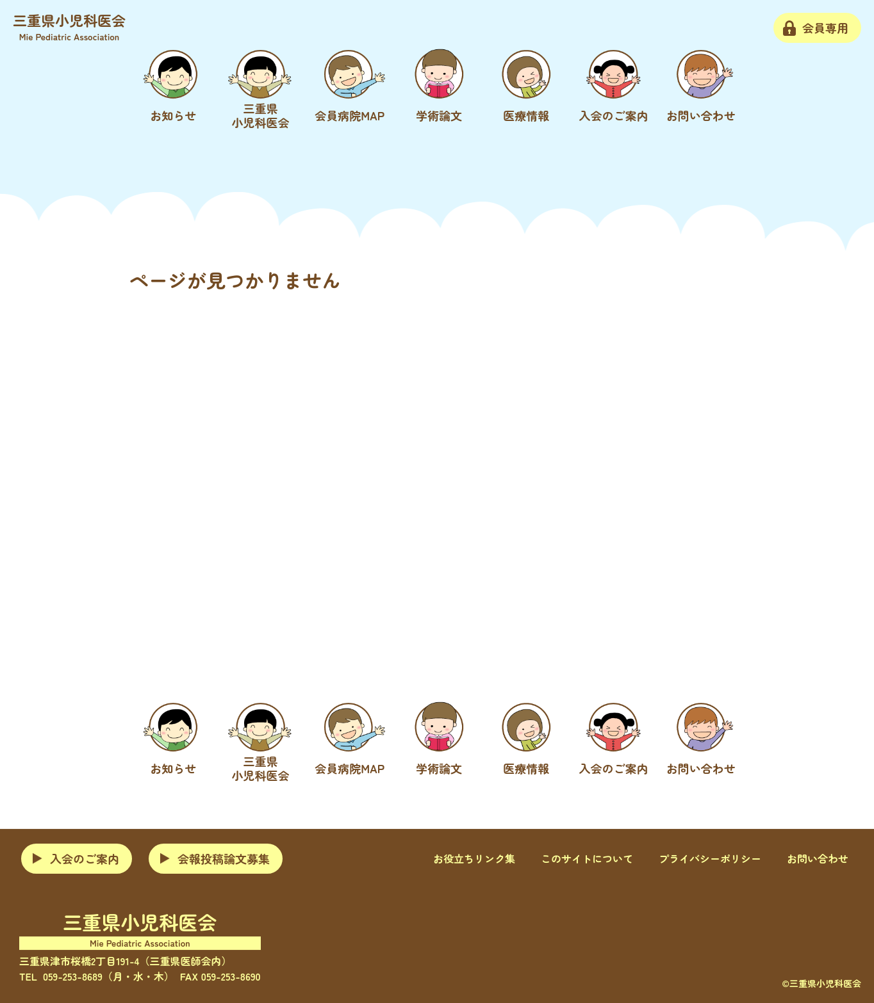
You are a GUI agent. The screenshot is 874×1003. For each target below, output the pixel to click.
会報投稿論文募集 (223, 858)
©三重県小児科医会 (821, 983)
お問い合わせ (817, 859)
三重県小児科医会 (69, 26)
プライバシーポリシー (710, 859)
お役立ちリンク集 (474, 859)
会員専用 (825, 27)
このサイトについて (587, 859)
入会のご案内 (84, 858)
